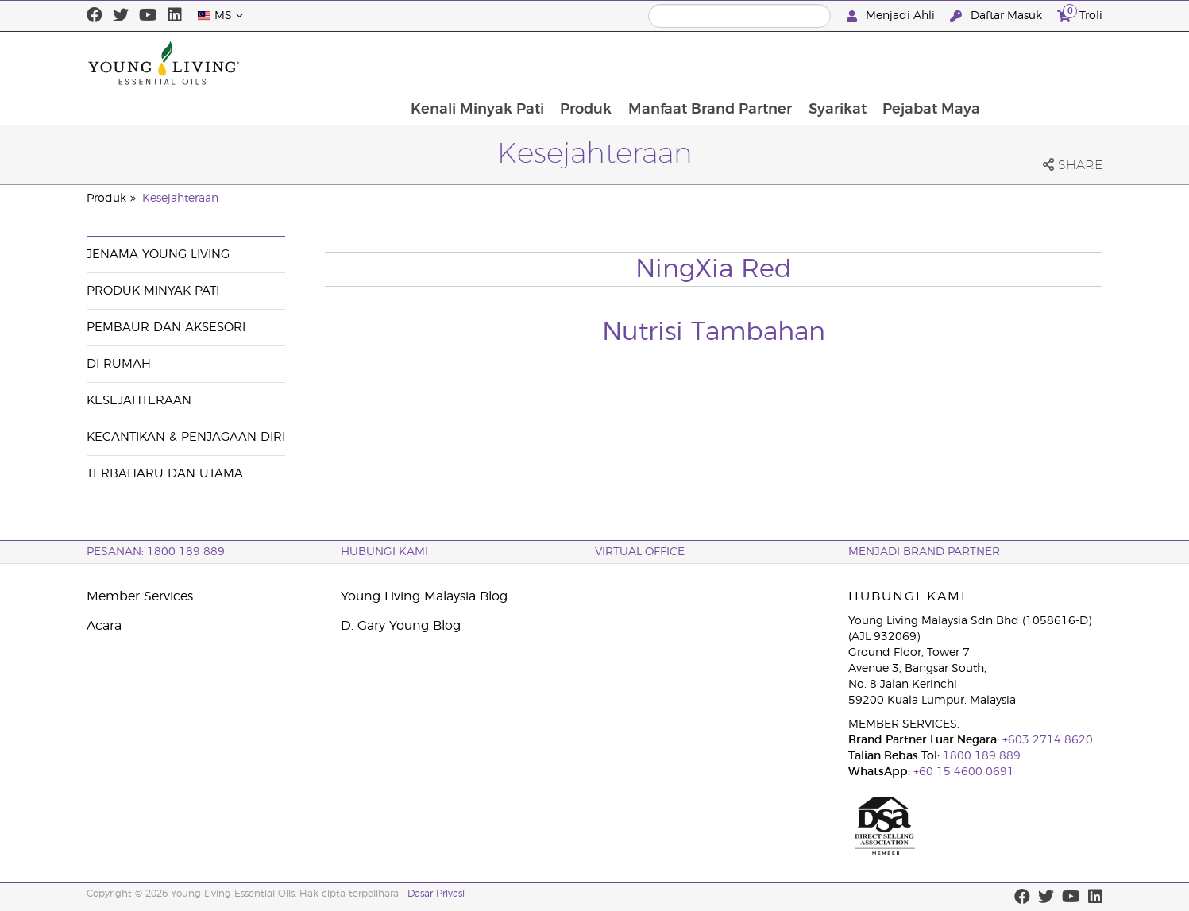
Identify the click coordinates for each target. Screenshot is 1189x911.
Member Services (140, 596)
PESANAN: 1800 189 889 (156, 552)
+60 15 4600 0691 (963, 772)
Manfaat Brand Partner (821, 63)
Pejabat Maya (1045, 63)
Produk (696, 63)
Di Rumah (119, 364)
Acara (104, 626)
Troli (1079, 13)
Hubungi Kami (384, 552)
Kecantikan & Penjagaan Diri (186, 437)
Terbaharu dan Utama (165, 474)
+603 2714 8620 (1046, 740)
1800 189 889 (980, 756)
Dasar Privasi (436, 893)
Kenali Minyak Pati (586, 63)
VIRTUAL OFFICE (640, 552)
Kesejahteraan (180, 198)
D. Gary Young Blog (401, 626)
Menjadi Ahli (892, 16)
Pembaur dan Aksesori (166, 328)
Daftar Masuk (997, 16)
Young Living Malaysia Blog (424, 596)
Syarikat (950, 63)
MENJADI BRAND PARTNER (924, 552)
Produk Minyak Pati (153, 291)
